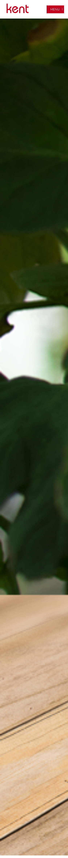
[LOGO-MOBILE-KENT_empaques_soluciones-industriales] (17, 5)
